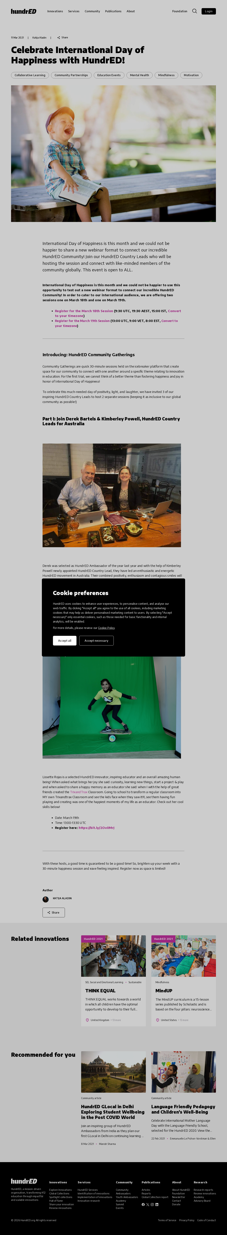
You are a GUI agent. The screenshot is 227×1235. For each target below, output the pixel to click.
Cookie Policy (106, 628)
